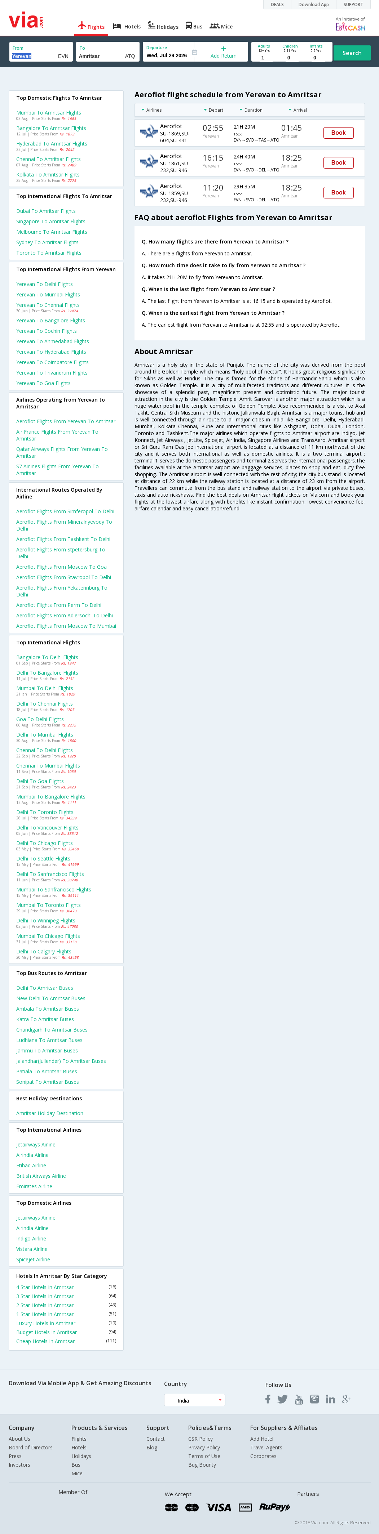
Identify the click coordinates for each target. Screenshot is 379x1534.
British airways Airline (41, 1175)
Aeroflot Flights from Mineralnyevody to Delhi (64, 525)
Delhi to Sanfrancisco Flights (50, 874)
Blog (151, 1447)
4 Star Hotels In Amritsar (66, 1287)
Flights (79, 1438)
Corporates (263, 1456)
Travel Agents (266, 1447)
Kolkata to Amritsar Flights (48, 174)
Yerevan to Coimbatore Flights (52, 362)
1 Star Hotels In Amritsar (66, 1314)
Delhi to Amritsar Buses (44, 987)
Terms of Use (204, 1456)
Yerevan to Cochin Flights (46, 330)
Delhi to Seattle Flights (43, 858)
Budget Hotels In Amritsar (66, 1332)
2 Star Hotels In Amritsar (66, 1305)
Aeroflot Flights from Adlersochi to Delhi (64, 615)
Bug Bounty (202, 1464)
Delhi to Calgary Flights (43, 951)
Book (338, 133)
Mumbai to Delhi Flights (44, 688)
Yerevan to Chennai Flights (48, 304)
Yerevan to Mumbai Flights (48, 294)
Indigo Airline (31, 1238)
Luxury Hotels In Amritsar (66, 1323)
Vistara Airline (32, 1248)
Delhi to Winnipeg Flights (45, 920)
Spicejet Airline (33, 1259)
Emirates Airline (34, 1186)
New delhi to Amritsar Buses (50, 998)
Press (15, 1456)
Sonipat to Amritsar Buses (47, 1081)
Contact (155, 1438)
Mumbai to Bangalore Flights (50, 796)
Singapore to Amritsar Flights (50, 221)
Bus (75, 1464)
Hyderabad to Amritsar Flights (51, 143)
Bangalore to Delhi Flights (47, 657)
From (18, 48)
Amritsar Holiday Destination (49, 1113)
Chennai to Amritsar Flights (48, 159)
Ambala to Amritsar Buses (47, 1008)
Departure (156, 47)
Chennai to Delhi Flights (44, 750)
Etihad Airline (31, 1165)
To (82, 48)
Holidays (81, 1456)
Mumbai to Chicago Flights (48, 936)
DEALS (277, 4)
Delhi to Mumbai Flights (44, 734)
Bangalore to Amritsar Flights (51, 128)
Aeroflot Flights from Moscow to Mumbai (66, 625)
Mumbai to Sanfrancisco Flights (53, 889)
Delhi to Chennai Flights (44, 703)
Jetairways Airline (36, 1144)
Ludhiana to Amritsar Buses (49, 1040)
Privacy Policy (204, 1447)
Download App (314, 4)
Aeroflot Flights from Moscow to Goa (61, 566)
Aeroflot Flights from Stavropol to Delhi (63, 577)
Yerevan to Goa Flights (43, 383)
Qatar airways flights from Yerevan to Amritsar (62, 452)
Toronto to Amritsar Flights (48, 252)
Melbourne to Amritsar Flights (51, 231)
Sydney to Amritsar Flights (47, 242)
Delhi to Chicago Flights (44, 843)
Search (352, 53)
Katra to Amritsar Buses (45, 1019)
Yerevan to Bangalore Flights (50, 320)
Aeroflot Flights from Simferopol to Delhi (65, 511)
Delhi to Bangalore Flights (47, 672)
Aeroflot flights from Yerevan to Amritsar (65, 421)
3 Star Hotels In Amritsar (66, 1296)
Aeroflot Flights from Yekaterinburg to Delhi (61, 591)
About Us (19, 1438)
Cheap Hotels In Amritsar (66, 1341)
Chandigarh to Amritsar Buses (52, 1029)
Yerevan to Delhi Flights (44, 284)
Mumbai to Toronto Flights (48, 905)
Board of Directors (31, 1447)
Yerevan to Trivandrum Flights (52, 372)
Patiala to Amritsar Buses (46, 1071)
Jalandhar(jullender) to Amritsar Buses (61, 1060)
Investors (19, 1464)
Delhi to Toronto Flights (45, 812)
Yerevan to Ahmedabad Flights (52, 341)
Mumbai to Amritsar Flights (48, 112)
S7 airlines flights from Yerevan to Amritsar (57, 470)
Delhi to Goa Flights (40, 781)
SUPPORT (353, 4)
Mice (77, 1473)
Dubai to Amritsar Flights (46, 210)
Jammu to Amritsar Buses (47, 1050)
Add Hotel (261, 1438)
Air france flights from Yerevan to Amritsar (57, 435)
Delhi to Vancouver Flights (47, 827)
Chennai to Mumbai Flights (48, 765)
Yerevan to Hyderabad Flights (51, 351)
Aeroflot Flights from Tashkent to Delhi (63, 539)
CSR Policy (200, 1438)
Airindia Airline (32, 1154)
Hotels (79, 1447)
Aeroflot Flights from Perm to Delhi (58, 604)
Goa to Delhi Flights (40, 719)
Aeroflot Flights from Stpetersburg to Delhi (60, 553)
